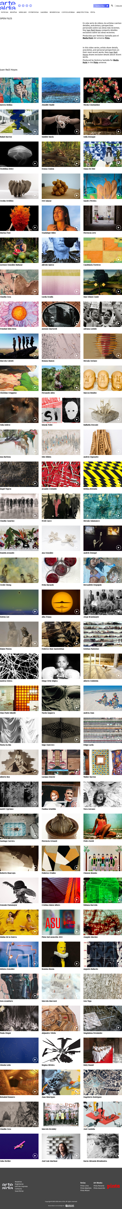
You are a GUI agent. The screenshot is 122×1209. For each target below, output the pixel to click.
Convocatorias (68, 12)
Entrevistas (34, 12)
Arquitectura (83, 12)
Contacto (18, 1189)
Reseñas (13, 12)
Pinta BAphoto (85, 1188)
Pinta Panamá (99, 1186)
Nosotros (18, 1182)
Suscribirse (19, 1191)
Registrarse (19, 1184)
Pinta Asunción (99, 1188)
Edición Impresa (21, 1186)
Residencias (55, 12)
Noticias (4, 12)
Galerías (44, 12)
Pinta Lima (84, 1186)
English (119, 6)
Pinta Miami (85, 1190)
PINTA (92, 12)
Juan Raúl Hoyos (94, 30)
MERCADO (23, 12)
